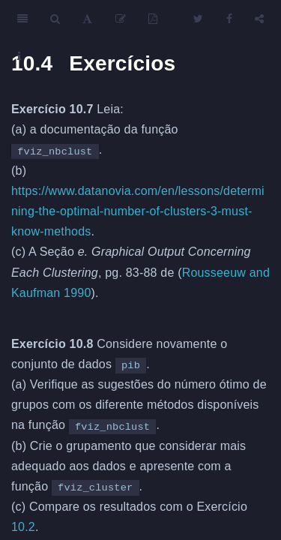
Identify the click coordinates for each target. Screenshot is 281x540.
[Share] (259, 19)
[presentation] (140, 315)
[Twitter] (198, 19)
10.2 (23, 526)
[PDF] (153, 19)
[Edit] (120, 19)
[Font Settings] (87, 19)
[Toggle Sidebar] (22, 19)
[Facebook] (229, 19)
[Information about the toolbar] (19, 56)
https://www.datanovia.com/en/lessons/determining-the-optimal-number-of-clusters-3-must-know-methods (138, 211)
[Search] (55, 19)
